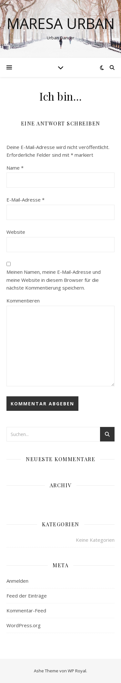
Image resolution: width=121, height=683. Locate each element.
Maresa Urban (61, 23)
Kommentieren (23, 300)
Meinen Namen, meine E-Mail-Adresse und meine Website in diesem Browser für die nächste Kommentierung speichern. (53, 280)
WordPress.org (23, 625)
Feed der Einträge (26, 595)
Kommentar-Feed (26, 610)
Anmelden (17, 581)
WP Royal (77, 671)
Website (15, 232)
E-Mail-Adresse (25, 199)
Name (15, 167)
